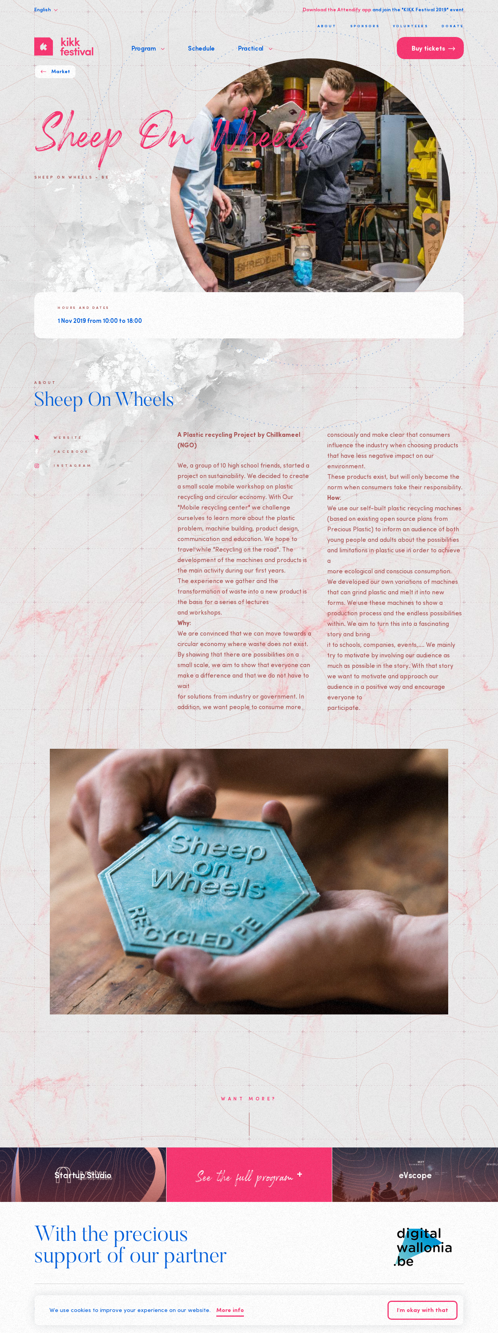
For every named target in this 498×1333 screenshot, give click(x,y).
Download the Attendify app (337, 9)
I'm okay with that (422, 1311)
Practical (255, 48)
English (46, 9)
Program (148, 48)
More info (230, 1311)
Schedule (201, 48)
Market (55, 71)
